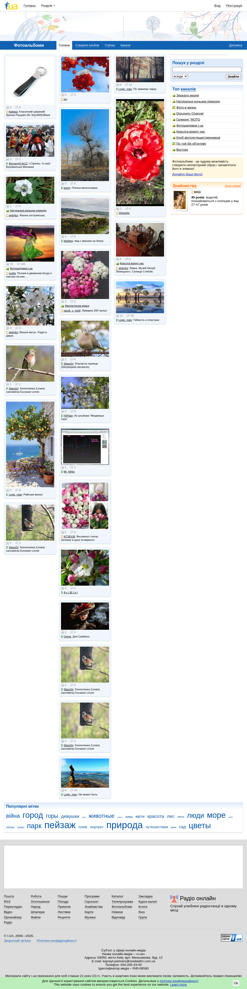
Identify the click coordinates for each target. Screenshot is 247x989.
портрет (96, 827)
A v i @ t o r (69, 592)
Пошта (9, 896)
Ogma (66, 636)
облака (10, 827)
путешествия (157, 827)
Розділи (46, 5)
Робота (36, 896)
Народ (36, 906)
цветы (200, 825)
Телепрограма (122, 901)
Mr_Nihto (68, 471)
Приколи (64, 906)
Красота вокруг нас (188, 131)
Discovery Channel (188, 113)
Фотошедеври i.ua (187, 125)
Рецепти (64, 917)
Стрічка (110, 45)
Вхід (217, 5)
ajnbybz (12, 215)
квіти (140, 816)
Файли (36, 917)
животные (101, 816)
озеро (20, 827)
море (216, 815)
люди (195, 815)
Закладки (145, 896)
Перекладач (13, 906)
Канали (125, 45)
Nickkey (67, 241)
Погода (63, 901)
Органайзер (12, 917)
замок (120, 817)
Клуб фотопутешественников (196, 137)
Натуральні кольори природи (196, 101)
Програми (92, 896)
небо (230, 817)
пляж (82, 827)
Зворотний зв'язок (17, 940)
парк (34, 826)
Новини (117, 912)
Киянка (12, 111)
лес (171, 816)
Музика (90, 917)
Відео (8, 912)
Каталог (118, 896)
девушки (70, 816)
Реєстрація (234, 5)
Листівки (64, 912)
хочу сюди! (233, 186)
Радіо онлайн (198, 898)
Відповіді (118, 917)
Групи (142, 917)
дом (84, 817)
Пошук (63, 896)
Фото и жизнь (184, 107)
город (33, 815)
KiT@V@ (68, 536)
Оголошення (40, 901)
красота (155, 816)
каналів (188, 89)
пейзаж (60, 825)
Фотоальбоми (122, 906)
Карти (89, 912)
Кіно (141, 912)
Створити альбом (87, 45)
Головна (29, 5)
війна (13, 816)
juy (64, 99)
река (173, 827)
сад (182, 827)
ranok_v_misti (71, 310)
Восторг (180, 149)
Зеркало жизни (185, 95)
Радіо (8, 922)
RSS (7, 901)
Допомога (235, 45)
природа (124, 825)
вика (196, 191)
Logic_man (14, 494)
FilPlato (67, 415)
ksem (65, 188)
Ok (236, 983)
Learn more (178, 984)
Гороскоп (91, 901)
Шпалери (38, 912)
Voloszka (123, 213)
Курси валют (147, 901)
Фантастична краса (75, 305)
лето (180, 817)
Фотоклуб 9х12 (16, 163)
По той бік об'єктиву (189, 143)
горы (52, 816)
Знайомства (184, 185)
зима (129, 817)
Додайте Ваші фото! (187, 174)
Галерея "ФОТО (186, 119)
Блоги (142, 906)
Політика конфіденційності (56, 940)
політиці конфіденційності (179, 981)
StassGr (12, 388)
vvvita (11, 273)
